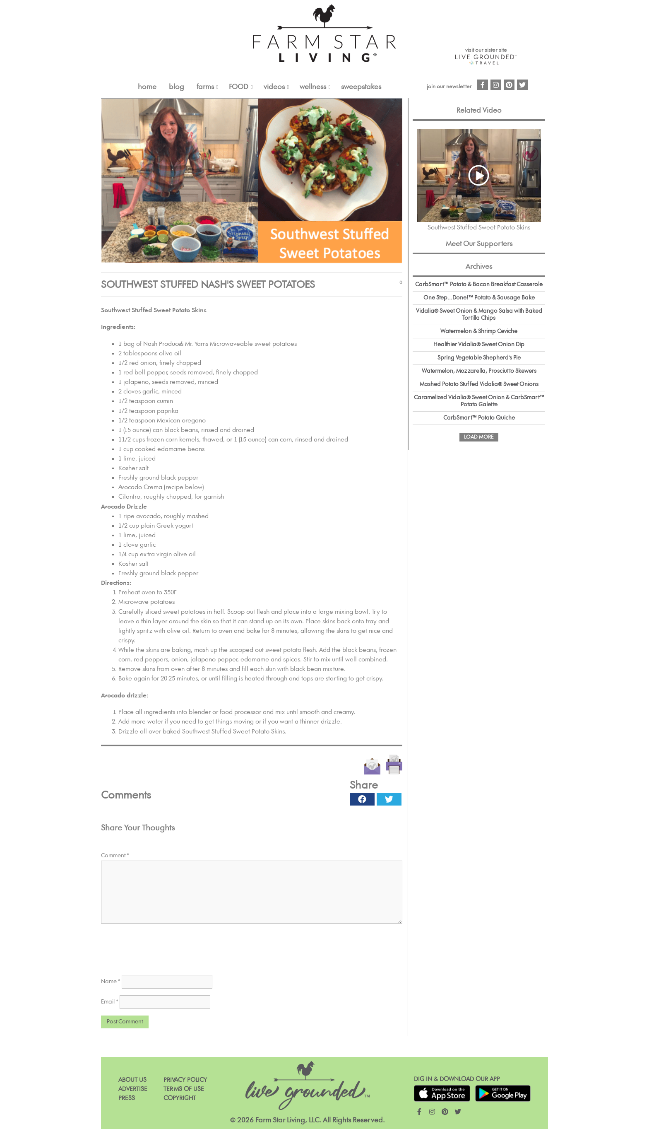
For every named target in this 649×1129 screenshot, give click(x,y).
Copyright (179, 1098)
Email (109, 1002)
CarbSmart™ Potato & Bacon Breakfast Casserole (479, 284)
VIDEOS (274, 87)
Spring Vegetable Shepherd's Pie (479, 358)
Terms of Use (183, 1089)
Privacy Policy (185, 1079)
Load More (479, 437)
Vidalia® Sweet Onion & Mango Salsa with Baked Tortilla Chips (479, 314)
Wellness (313, 87)
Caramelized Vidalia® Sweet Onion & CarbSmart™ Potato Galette (479, 401)
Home (147, 87)
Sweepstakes (361, 87)
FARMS (205, 87)
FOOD (238, 87)
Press (126, 1098)
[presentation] (164, 946)
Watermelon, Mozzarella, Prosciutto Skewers (479, 371)
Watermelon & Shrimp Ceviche (478, 331)
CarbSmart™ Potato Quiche (479, 418)
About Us (132, 1079)
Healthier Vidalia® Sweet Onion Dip (478, 344)
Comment (115, 855)
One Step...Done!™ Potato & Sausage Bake (479, 297)
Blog (176, 87)
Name (110, 981)
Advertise (132, 1089)
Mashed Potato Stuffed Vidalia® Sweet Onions (479, 384)
